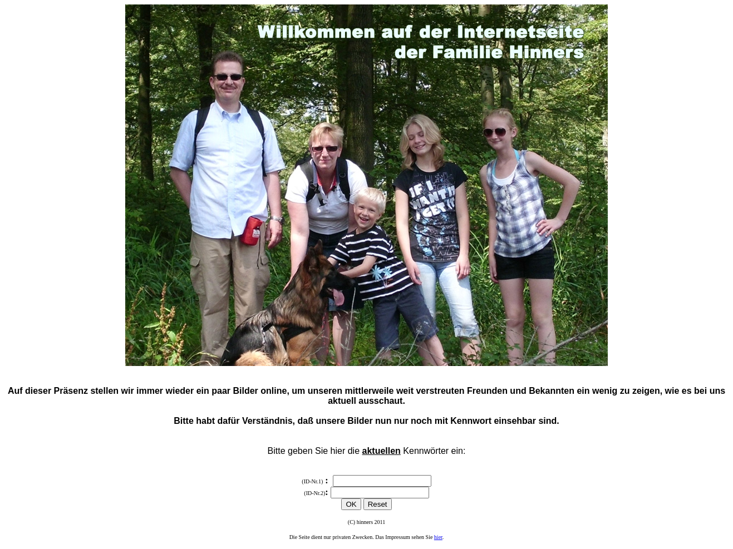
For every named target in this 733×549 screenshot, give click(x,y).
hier (438, 537)
